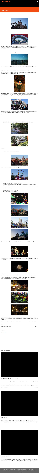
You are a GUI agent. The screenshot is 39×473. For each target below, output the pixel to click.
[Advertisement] (19, 341)
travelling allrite (6, 1)
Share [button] (36, 326)
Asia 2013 (4, 326)
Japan (7, 326)
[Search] (35, 1)
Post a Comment (3, 332)
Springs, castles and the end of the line (9, 378)
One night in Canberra (6, 456)
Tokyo (9, 326)
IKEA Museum (4, 417)
